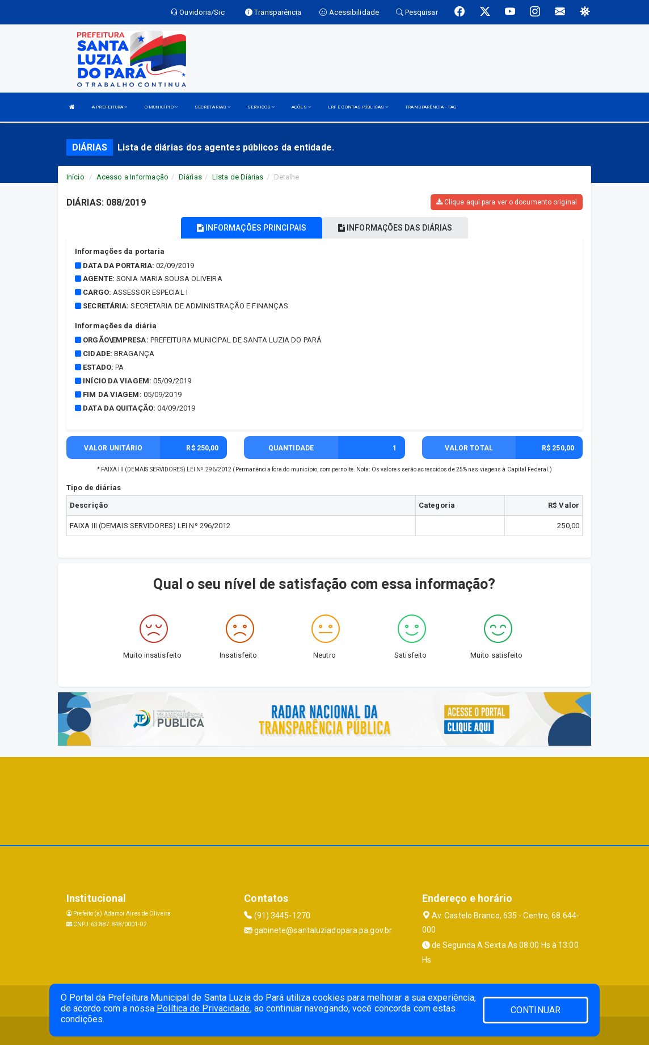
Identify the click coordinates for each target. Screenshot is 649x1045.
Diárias (190, 177)
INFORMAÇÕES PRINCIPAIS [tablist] (251, 227)
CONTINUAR (535, 1010)
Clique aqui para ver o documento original (506, 202)
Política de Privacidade (203, 1008)
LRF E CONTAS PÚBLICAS (358, 107)
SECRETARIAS (212, 107)
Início (75, 177)
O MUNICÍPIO (161, 107)
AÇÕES (301, 107)
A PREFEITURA (109, 107)
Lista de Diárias (238, 177)
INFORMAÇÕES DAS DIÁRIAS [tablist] (395, 227)
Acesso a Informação (132, 177)
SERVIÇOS (261, 107)
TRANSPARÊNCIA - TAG (430, 107)
